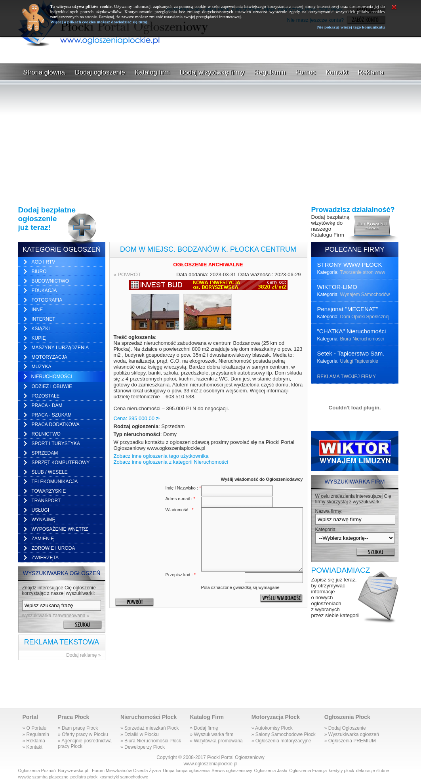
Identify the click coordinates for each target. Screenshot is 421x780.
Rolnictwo (46, 434)
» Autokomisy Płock (272, 728)
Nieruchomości (51, 376)
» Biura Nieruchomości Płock (150, 741)
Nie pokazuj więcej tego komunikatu (351, 27)
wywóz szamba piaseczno (43, 776)
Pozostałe (46, 396)
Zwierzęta (45, 557)
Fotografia (47, 300)
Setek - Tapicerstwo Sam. (351, 353)
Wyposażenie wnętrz (60, 529)
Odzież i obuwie (52, 386)
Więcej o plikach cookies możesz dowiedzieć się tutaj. (99, 21)
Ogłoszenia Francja (308, 770)
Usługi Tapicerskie (359, 361)
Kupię (39, 338)
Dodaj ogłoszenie (100, 72)
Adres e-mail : (180, 498)
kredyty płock (341, 770)
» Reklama (34, 741)
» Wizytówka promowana (216, 741)
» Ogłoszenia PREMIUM (350, 741)
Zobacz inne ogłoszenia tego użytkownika (161, 456)
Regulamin (270, 72)
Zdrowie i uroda (53, 548)
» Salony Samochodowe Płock (283, 734)
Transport (46, 500)
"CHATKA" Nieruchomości (351, 331)
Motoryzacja (49, 357)
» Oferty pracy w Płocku (83, 734)
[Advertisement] (211, 55)
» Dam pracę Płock (78, 728)
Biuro (39, 271)
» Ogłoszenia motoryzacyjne (281, 741)
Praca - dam (47, 405)
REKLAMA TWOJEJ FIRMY (346, 376)
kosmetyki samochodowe (123, 776)
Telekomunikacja (55, 481)
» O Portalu (35, 728)
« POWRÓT (127, 274)
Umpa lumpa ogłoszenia (186, 770)
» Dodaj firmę (204, 728)
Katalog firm (152, 72)
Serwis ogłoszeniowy (231, 770)
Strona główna (44, 72)
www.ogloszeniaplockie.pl (210, 764)
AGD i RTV (43, 262)
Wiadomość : (180, 509)
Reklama (370, 72)
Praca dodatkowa (56, 424)
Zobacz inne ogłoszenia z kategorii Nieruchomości (171, 462)
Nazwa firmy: (329, 511)
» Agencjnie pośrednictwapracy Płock (85, 743)
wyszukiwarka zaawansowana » (56, 615)
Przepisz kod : (181, 574)
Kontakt (337, 72)
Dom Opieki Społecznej (365, 316)
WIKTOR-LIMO (337, 286)
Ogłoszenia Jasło (270, 770)
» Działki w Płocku (139, 734)
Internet (43, 319)
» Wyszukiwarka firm (211, 734)
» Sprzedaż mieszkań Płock (149, 728)
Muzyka (41, 366)
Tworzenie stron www (362, 272)
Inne (37, 309)
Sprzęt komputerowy (61, 462)
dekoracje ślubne (372, 770)
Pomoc (305, 72)
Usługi (41, 510)
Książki (41, 328)
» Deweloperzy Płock (142, 747)
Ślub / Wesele (50, 472)
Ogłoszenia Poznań (37, 770)
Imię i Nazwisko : (183, 488)
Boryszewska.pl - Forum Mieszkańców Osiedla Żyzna (109, 770)
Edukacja (44, 290)
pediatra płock (84, 776)
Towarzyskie (49, 491)
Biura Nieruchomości (362, 339)
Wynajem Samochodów (365, 294)
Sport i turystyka (56, 443)
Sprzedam (45, 453)
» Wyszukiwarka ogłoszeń (351, 734)
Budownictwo (50, 281)
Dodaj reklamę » (83, 655)
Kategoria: (326, 529)
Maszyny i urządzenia (60, 347)
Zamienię (43, 538)
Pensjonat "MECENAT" (347, 309)
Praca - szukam (52, 415)
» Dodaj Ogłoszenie (345, 728)
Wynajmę (43, 519)
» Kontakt (33, 747)
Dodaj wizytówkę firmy (212, 72)
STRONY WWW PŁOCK (349, 264)
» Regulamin (36, 734)
